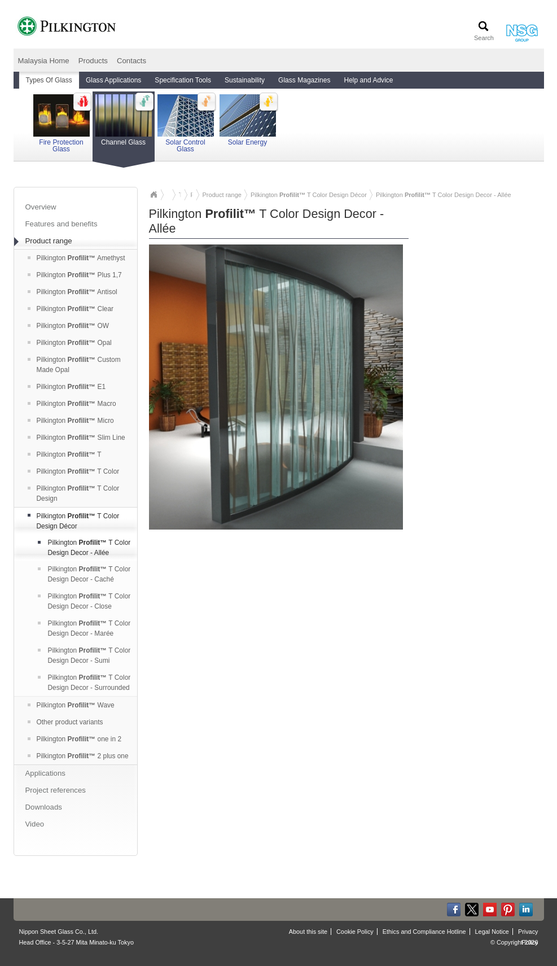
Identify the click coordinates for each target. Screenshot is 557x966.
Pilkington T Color (74, 471)
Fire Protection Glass (61, 123)
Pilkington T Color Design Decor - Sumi (84, 655)
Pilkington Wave (71, 705)
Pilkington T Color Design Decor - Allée (84, 548)
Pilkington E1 (67, 387)
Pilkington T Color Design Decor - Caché (84, 574)
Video (35, 824)
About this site (308, 931)
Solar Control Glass (185, 123)
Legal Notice (492, 931)
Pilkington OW (68, 326)
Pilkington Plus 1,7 (75, 275)
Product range (43, 241)
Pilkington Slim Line (76, 438)
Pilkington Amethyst (76, 258)
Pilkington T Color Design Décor (74, 521)
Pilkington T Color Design (74, 493)
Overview (40, 207)
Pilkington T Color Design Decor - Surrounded (84, 683)
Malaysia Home (43, 60)
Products (93, 60)
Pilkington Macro (72, 404)
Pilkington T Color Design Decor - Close (84, 601)
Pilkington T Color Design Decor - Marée (84, 628)
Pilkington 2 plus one (78, 756)
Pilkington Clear (71, 309)
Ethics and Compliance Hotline (424, 931)
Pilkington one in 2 (75, 739)
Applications (45, 773)
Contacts (131, 60)
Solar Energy (248, 120)
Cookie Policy (355, 931)
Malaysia (153, 194)
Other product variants (65, 722)
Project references (55, 790)
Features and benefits (61, 224)
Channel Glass (123, 125)
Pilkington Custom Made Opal (74, 365)
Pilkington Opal (70, 343)
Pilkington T (65, 454)
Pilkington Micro (71, 421)
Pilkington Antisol (72, 292)
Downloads (43, 807)
